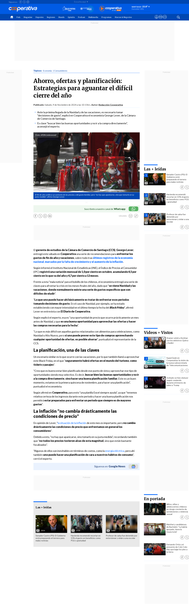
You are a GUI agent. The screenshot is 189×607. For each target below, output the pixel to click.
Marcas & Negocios (123, 17)
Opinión (71, 17)
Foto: (38, 135)
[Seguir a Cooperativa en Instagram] (27, 2)
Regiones (51, 17)
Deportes (39, 17)
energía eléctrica (114, 450)
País (18, 17)
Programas (106, 17)
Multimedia (93, 17)
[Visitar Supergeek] (165, 19)
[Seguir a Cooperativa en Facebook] (20, 2)
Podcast (81, 17)
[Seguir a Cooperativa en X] (24, 2)
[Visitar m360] (161, 19)
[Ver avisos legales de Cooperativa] (156, 19)
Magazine (28, 17)
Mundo (61, 17)
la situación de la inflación (72, 422)
